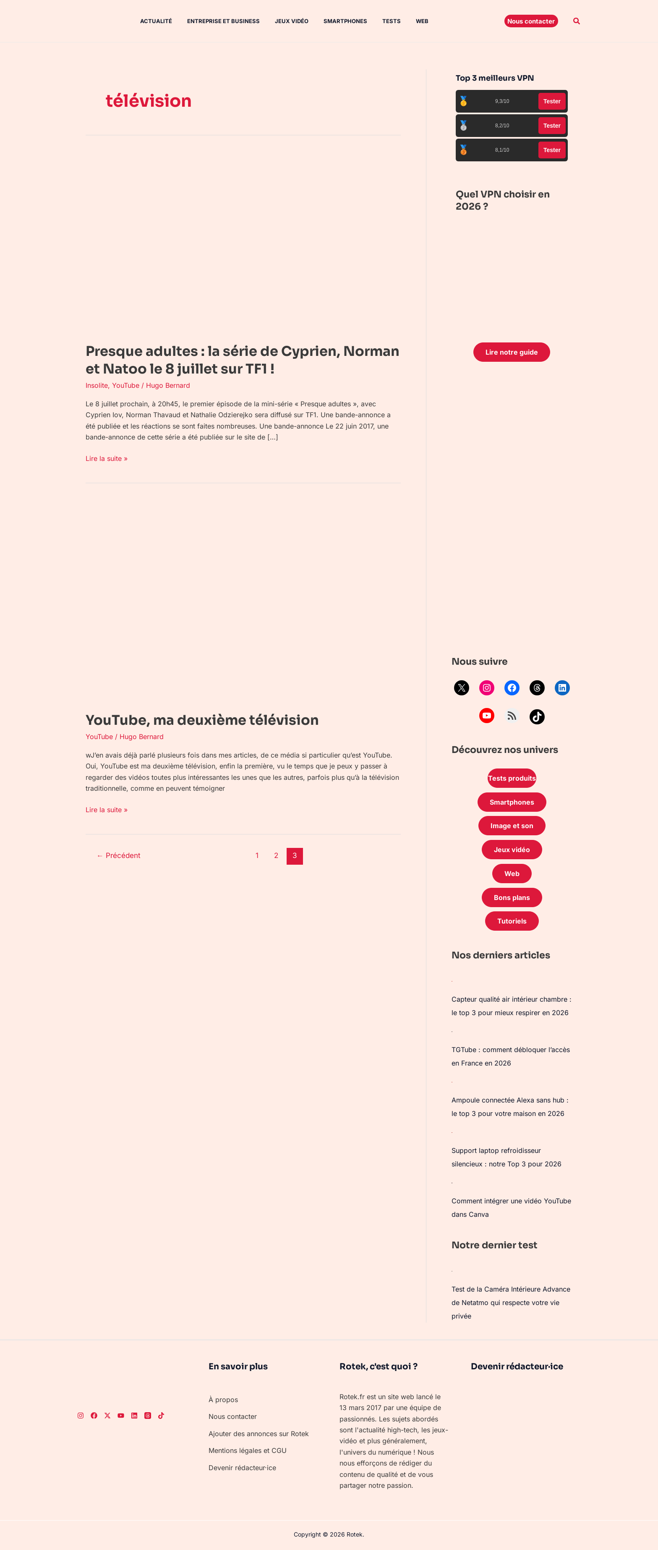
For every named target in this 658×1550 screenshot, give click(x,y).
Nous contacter (233, 1416)
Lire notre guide (512, 352)
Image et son (512, 825)
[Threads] (147, 1415)
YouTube (125, 385)
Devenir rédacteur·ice (242, 1467)
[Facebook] (94, 1415)
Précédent (119, 855)
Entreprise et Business (217, 21)
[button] (531, 21)
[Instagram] (80, 1415)
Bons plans (512, 897)
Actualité (152, 21)
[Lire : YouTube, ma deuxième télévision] (237, 600)
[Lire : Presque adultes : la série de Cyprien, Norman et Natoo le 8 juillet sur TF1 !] (237, 241)
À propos (223, 1399)
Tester (552, 101)
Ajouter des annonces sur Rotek (259, 1433)
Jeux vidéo (284, 21)
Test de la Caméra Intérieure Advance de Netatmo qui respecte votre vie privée (511, 1302)
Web (409, 21)
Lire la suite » (107, 458)
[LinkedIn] (134, 1415)
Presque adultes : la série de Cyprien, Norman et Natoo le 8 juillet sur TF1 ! (243, 360)
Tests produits (512, 778)
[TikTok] (161, 1415)
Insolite (97, 385)
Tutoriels (512, 921)
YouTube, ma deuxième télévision (202, 720)
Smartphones (336, 21)
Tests (380, 21)
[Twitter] (107, 1415)
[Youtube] (121, 1415)
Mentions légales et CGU (248, 1450)
